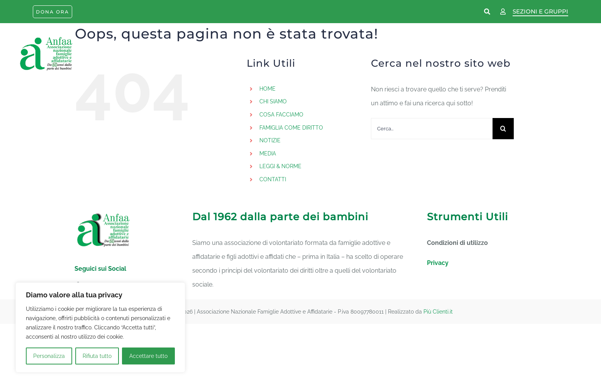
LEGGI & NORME (280, 166)
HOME (267, 89)
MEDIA (267, 153)
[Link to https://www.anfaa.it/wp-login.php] (503, 12)
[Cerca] (503, 128)
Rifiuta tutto (97, 356)
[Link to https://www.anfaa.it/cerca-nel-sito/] (487, 12)
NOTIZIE (270, 140)
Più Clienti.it (438, 312)
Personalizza (49, 356)
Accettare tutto (148, 356)
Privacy (438, 263)
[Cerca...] (432, 128)
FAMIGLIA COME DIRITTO (291, 128)
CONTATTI (272, 179)
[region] (100, 327)
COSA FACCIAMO (281, 114)
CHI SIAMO (273, 101)
